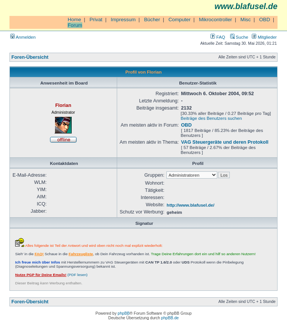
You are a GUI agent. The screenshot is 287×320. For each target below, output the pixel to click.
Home (74, 19)
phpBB (124, 313)
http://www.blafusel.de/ (191, 204)
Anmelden (23, 37)
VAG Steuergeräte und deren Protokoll (224, 142)
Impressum (123, 19)
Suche (239, 37)
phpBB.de (170, 317)
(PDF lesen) (51, 275)
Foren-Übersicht (30, 57)
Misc (245, 19)
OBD (264, 19)
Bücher (152, 19)
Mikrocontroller (215, 19)
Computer (179, 19)
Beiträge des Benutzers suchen (211, 118)
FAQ (217, 37)
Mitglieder (264, 37)
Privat (95, 19)
